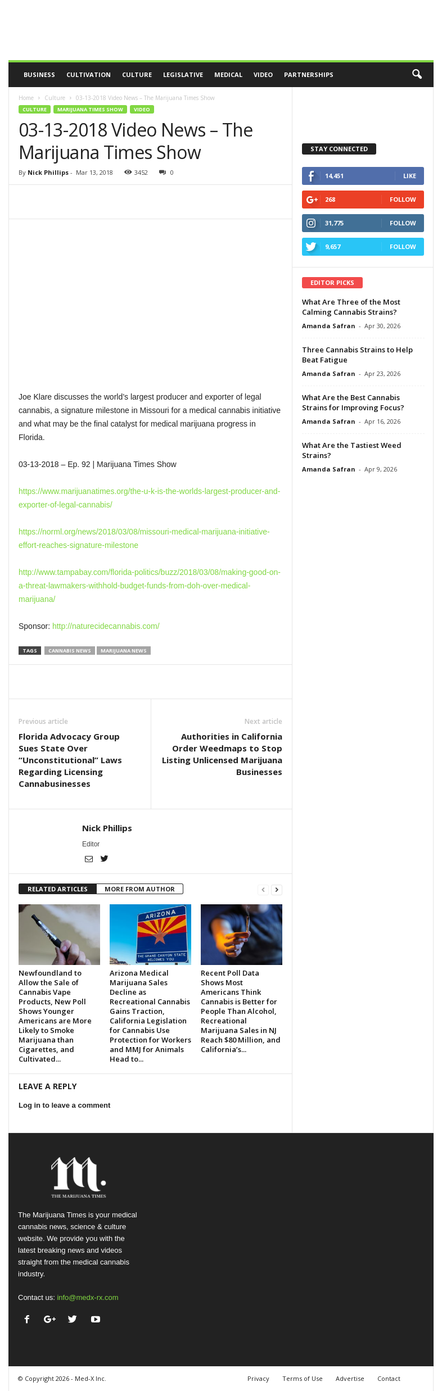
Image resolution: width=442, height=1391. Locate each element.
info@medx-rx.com (87, 1297)
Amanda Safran (328, 325)
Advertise (350, 1378)
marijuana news (124, 650)
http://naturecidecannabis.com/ (106, 626)
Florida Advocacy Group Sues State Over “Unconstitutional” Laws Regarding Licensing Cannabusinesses (70, 760)
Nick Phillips (48, 172)
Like (409, 175)
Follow (403, 199)
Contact (388, 1378)
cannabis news (69, 650)
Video (263, 74)
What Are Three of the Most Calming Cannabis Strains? (351, 307)
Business (39, 74)
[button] (416, 74)
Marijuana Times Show (90, 109)
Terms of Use (302, 1378)
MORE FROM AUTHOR (140, 889)
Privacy (258, 1378)
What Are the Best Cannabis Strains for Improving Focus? (353, 402)
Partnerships (308, 74)
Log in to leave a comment (64, 1105)
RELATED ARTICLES (58, 889)
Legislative (183, 74)
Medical (228, 74)
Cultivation (88, 74)
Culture (137, 74)
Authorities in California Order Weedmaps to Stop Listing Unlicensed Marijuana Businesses (222, 754)
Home (26, 98)
